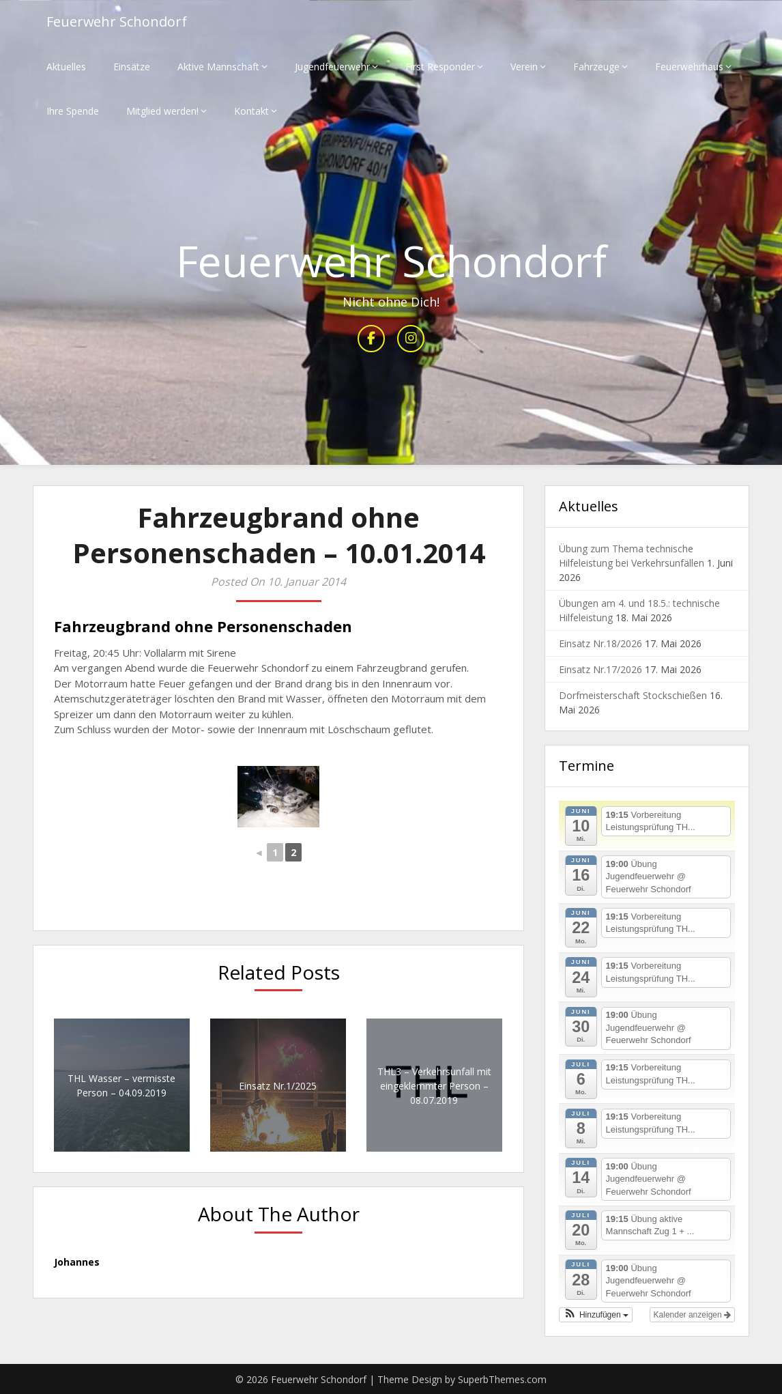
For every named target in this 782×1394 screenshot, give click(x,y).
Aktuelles (66, 66)
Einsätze (131, 66)
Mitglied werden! (162, 110)
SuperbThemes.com (502, 1379)
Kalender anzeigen (692, 1315)
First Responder (440, 66)
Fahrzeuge (596, 66)
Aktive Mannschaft (218, 66)
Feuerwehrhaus (689, 66)
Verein (524, 66)
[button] (596, 1315)
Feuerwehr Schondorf (117, 22)
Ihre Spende (72, 110)
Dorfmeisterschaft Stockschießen (633, 695)
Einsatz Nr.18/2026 (600, 644)
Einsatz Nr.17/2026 (600, 670)
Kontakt (251, 110)
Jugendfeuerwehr (332, 66)
